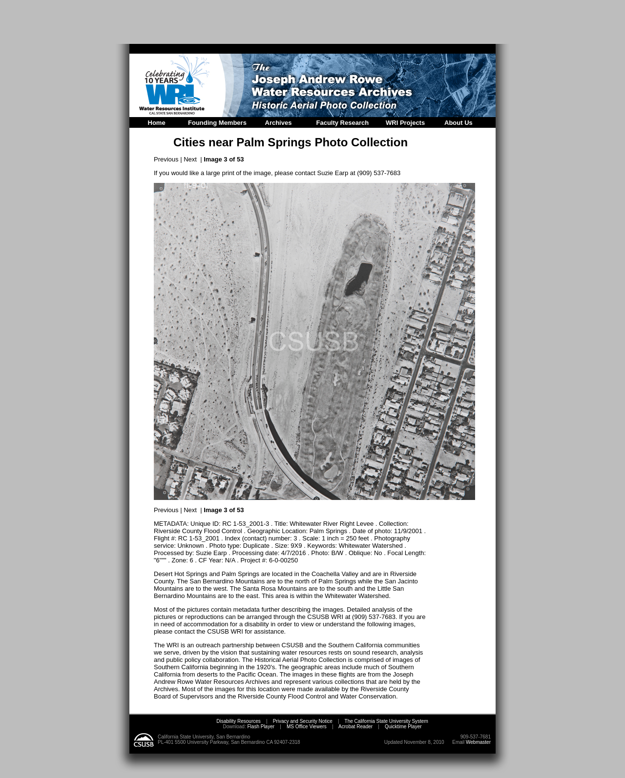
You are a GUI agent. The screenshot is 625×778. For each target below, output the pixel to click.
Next (190, 159)
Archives (278, 122)
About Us (458, 122)
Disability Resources (238, 721)
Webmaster (478, 742)
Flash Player (260, 726)
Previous (166, 159)
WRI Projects (405, 122)
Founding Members (217, 122)
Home (157, 122)
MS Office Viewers (307, 726)
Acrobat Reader (355, 726)
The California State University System (386, 721)
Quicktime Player (403, 726)
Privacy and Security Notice (303, 721)
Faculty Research (342, 122)
